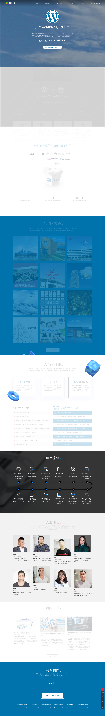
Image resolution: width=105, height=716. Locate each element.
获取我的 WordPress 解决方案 (52, 47)
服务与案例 (47, 3)
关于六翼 (71, 3)
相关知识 (59, 3)
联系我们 (82, 3)
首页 (37, 3)
